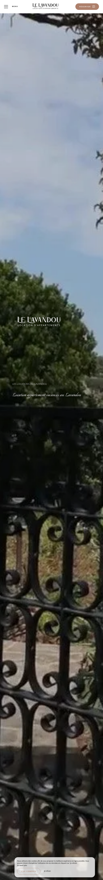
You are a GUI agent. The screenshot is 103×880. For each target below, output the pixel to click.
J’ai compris (28, 871)
